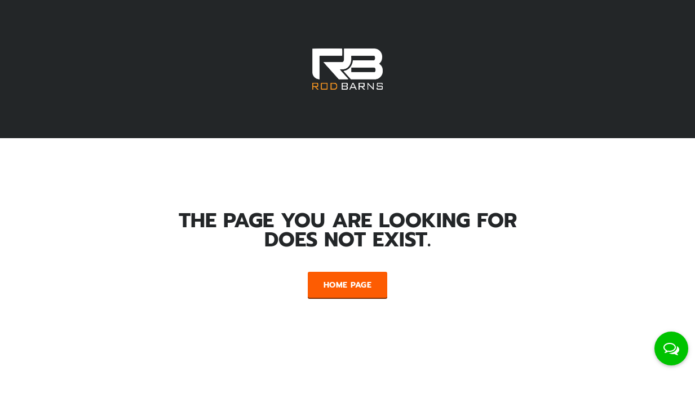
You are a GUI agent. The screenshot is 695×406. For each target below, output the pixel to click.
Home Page (347, 285)
